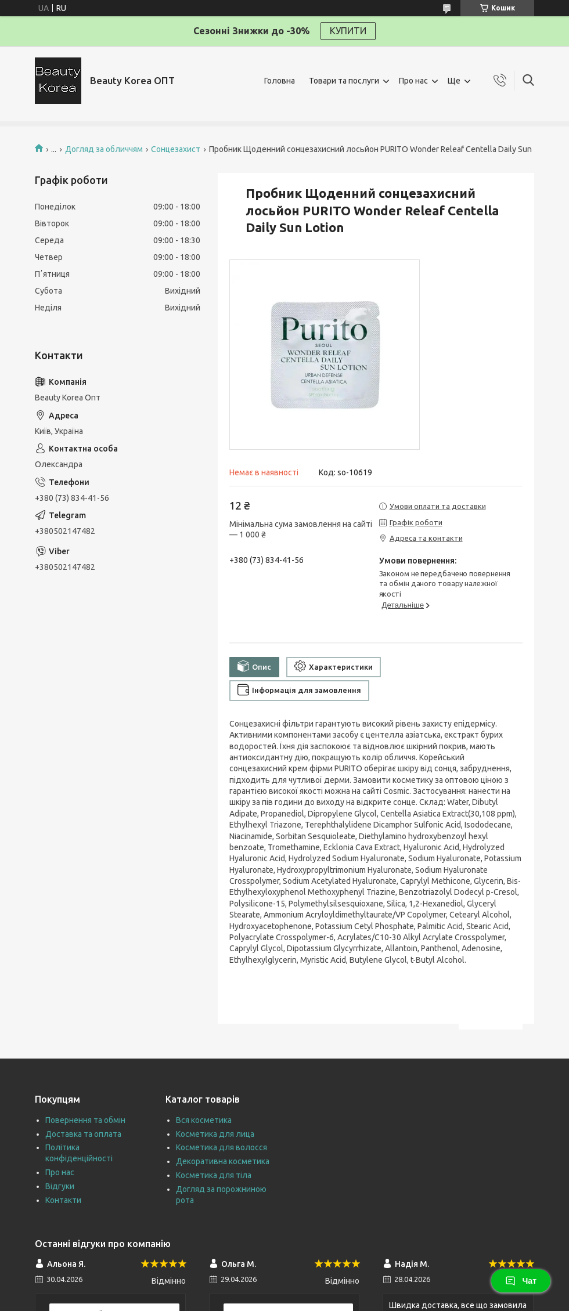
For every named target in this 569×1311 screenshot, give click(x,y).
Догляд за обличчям (104, 149)
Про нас (413, 80)
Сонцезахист (175, 149)
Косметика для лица (215, 1134)
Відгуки (59, 1186)
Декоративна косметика (222, 1161)
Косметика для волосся (221, 1147)
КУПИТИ (348, 31)
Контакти (63, 1200)
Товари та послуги (344, 80)
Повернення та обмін (85, 1120)
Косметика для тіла (213, 1175)
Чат (520, 1281)
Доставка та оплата (83, 1134)
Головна (279, 80)
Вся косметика (204, 1120)
